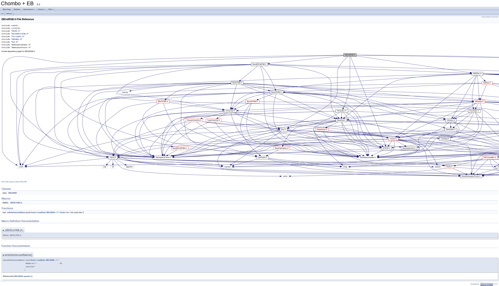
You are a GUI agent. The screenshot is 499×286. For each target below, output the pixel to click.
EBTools (9, 13)
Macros (489, 17)
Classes (42, 10)
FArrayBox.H (17, 36)
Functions (495, 17)
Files (51, 10)
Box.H (14, 42)
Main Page (7, 9)
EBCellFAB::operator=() (23, 276)
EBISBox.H (16, 39)
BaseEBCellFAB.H (20, 34)
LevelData (41, 212)
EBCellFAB (12, 193)
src (2, 13)
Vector (33, 212)
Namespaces (29, 10)
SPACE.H (15, 31)
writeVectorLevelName (16, 212)
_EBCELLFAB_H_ (16, 203)
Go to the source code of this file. (14, 182)
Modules (17, 9)
